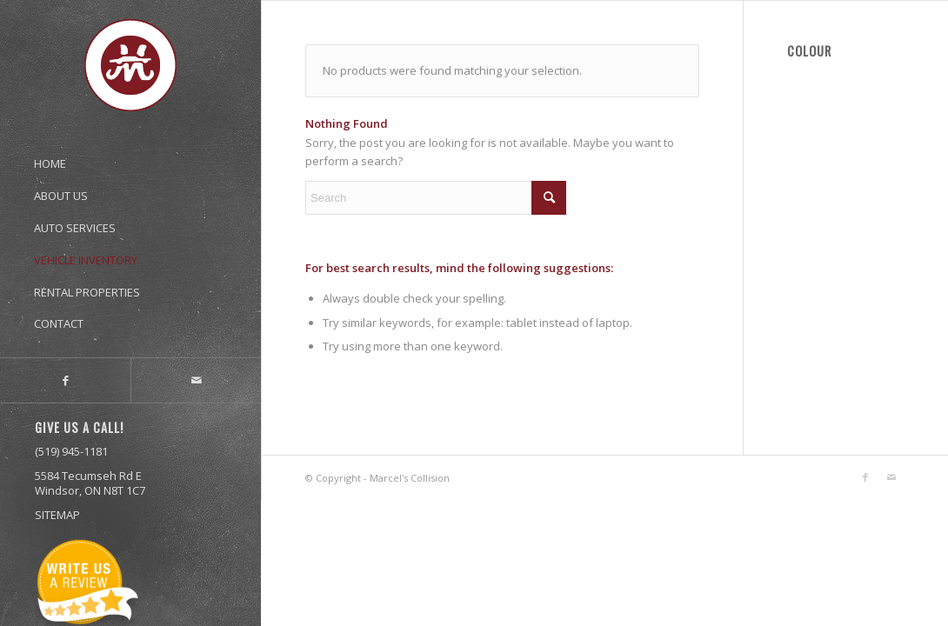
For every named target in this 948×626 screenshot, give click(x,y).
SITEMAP (57, 515)
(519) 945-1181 (71, 451)
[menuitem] (130, 155)
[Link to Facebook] (65, 380)
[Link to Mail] (195, 380)
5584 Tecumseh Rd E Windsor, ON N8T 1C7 (90, 483)
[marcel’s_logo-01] (130, 65)
